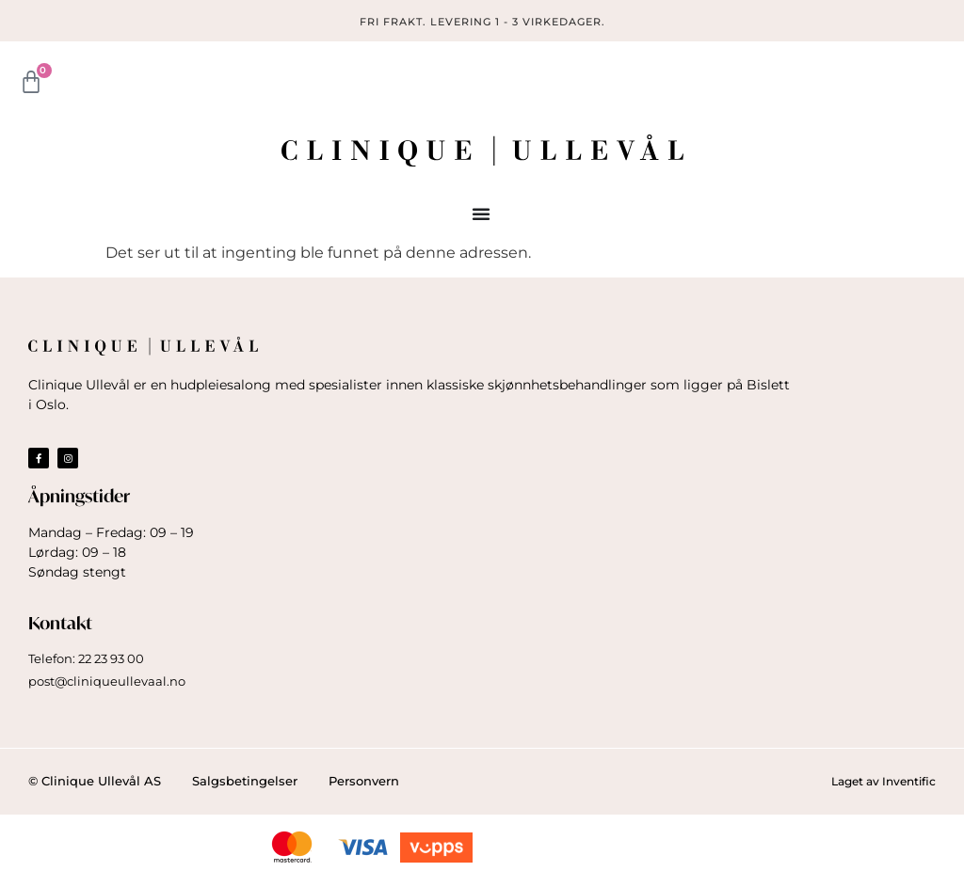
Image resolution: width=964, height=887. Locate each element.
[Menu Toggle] (482, 213)
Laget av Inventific (883, 781)
